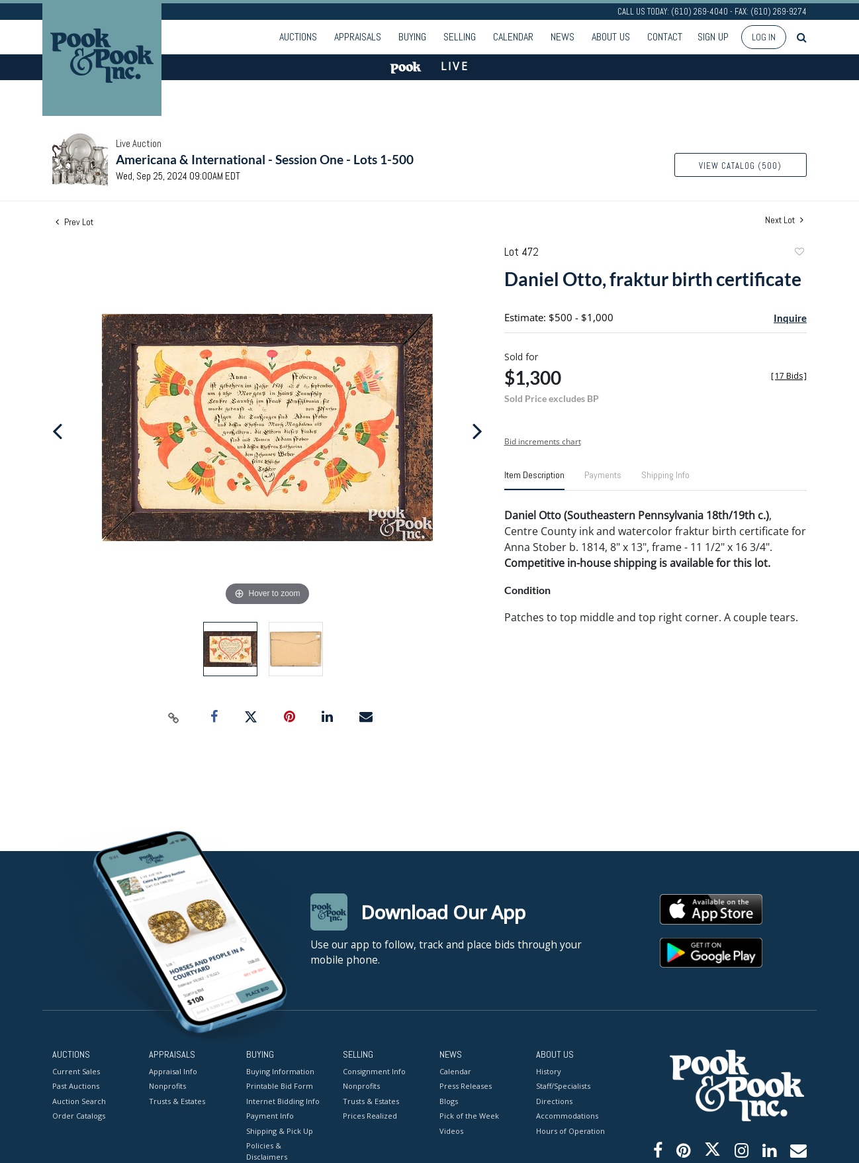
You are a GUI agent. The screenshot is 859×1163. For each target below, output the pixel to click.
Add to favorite (799, 253)
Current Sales (76, 1071)
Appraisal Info (173, 1071)
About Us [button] (611, 37)
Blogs (448, 1100)
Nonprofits (167, 1086)
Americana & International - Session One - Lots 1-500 (265, 159)
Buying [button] (412, 37)
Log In (764, 37)
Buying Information (280, 1071)
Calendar (513, 37)
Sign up (713, 37)
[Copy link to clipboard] (174, 717)
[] (789, 375)
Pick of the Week (469, 1116)
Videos (451, 1130)
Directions (554, 1100)
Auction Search (79, 1100)
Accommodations (567, 1116)
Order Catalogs (78, 1116)
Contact (664, 37)
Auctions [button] (298, 37)
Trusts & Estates (177, 1100)
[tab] (534, 480)
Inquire (790, 318)
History (548, 1071)
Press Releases (465, 1086)
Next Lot (784, 220)
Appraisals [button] (357, 37)
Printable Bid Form (279, 1086)
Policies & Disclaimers (266, 1151)
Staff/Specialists (563, 1086)
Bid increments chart (542, 441)
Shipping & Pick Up (279, 1130)
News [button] (562, 37)
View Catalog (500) (740, 166)
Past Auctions (75, 1086)
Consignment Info (374, 1071)
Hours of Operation (570, 1130)
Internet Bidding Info (283, 1100)
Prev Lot (74, 222)
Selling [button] (459, 37)
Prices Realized (370, 1116)
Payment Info (270, 1116)
